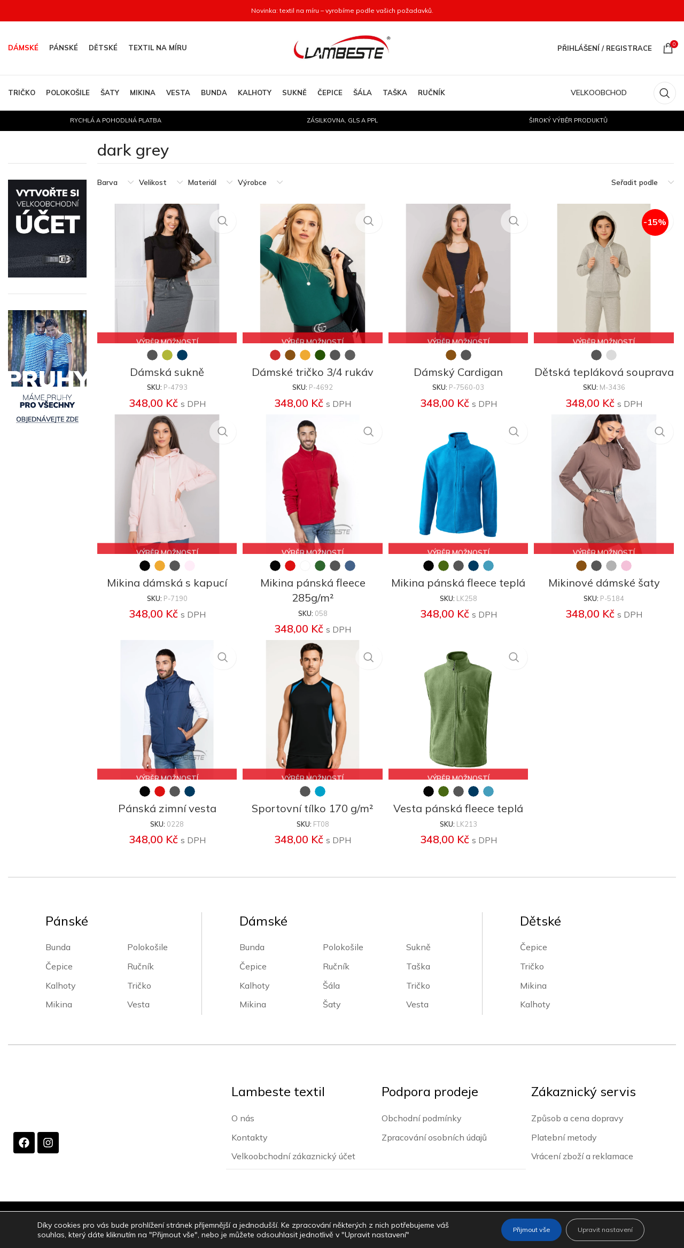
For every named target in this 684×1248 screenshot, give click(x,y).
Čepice (59, 980)
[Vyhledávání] (664, 93)
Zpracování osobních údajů (434, 1150)
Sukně (418, 961)
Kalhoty (60, 998)
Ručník (140, 980)
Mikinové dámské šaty (606, 595)
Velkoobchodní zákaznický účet (293, 1169)
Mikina (58, 1018)
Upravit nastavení (597, 1230)
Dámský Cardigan (458, 368)
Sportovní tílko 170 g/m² (312, 822)
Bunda (58, 961)
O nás (242, 1131)
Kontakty (249, 1150)
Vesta (138, 1018)
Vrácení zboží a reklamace (582, 1169)
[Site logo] (342, 47)
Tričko (139, 998)
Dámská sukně (165, 368)
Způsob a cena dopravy (577, 1131)
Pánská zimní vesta (165, 822)
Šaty (332, 1018)
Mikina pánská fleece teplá (459, 595)
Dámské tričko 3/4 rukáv (312, 368)
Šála (331, 998)
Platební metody (564, 1150)
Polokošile (147, 961)
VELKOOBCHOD (599, 92)
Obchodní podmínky (422, 1131)
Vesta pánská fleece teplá (459, 822)
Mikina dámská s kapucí (165, 595)
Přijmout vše (509, 1230)
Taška (418, 980)
